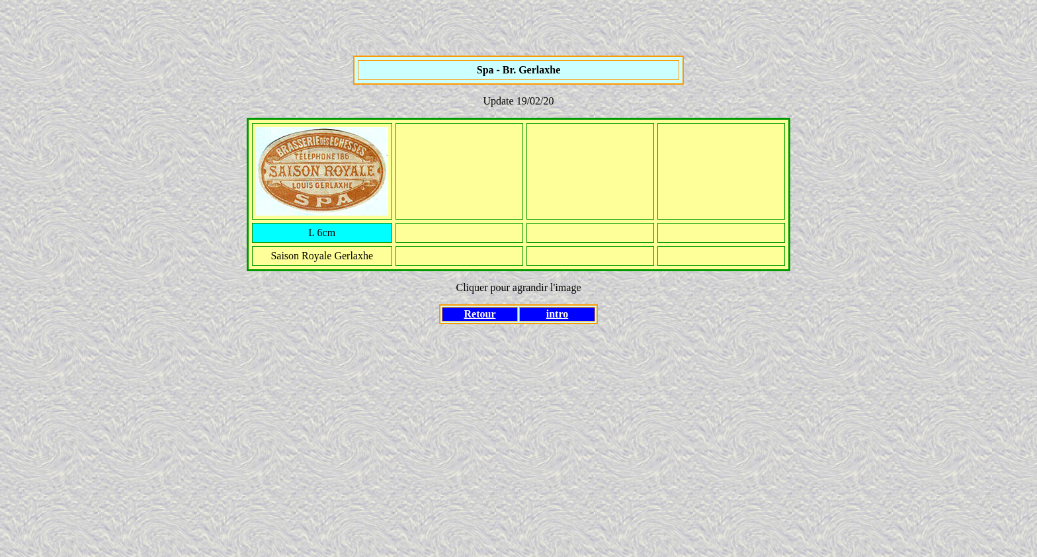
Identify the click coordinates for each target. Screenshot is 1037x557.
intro (557, 314)
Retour (480, 314)
